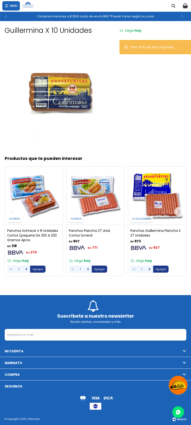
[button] (185, 16)
